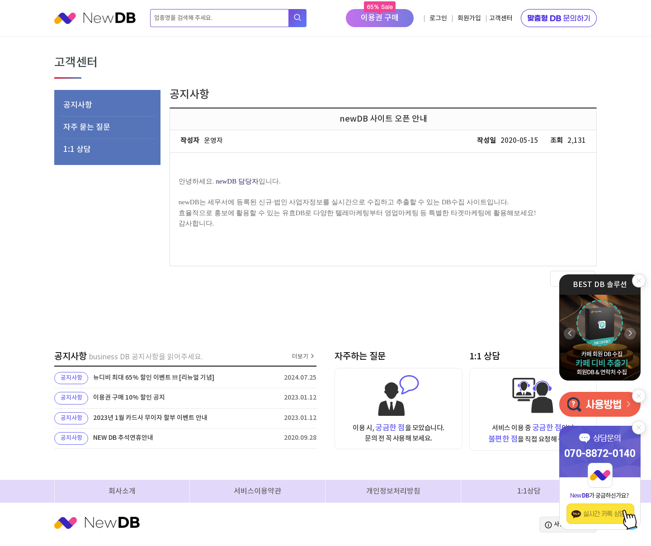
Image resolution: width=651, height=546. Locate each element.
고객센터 (501, 18)
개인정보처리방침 (393, 491)
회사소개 (122, 491)
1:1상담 (529, 491)
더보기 (304, 356)
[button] (630, 333)
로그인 (438, 18)
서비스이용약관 (257, 491)
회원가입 (469, 18)
